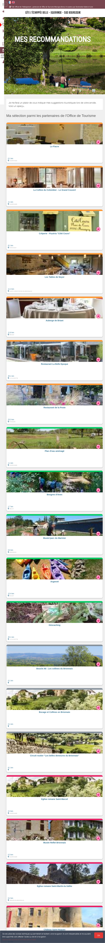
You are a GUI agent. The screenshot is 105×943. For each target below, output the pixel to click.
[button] (56, 142)
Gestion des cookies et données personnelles (19, 940)
